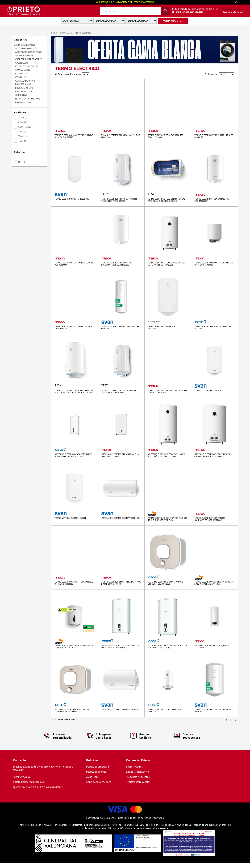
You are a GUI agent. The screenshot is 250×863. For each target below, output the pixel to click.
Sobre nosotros (134, 766)
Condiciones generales (98, 782)
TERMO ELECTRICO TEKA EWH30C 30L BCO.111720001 (211, 200)
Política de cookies (96, 771)
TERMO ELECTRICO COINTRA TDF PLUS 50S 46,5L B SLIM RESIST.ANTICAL (167, 519)
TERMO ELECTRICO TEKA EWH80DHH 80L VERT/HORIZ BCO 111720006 (166, 264)
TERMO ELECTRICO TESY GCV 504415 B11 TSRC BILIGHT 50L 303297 (120, 391)
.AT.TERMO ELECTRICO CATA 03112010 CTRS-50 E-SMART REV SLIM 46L (168, 647)
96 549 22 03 (181, 9)
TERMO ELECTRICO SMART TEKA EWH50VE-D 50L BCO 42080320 (74, 583)
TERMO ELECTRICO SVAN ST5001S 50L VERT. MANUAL (214, 710)
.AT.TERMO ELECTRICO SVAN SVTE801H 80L (120, 518)
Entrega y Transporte (137, 771)
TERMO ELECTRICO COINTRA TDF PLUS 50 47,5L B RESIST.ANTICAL (74, 647)
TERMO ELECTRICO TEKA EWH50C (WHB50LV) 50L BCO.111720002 (116, 264)
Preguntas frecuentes (138, 777)
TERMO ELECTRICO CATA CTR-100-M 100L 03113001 (213, 328)
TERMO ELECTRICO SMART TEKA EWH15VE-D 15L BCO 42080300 (214, 264)
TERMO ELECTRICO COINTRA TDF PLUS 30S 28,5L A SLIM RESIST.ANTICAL (214, 583)
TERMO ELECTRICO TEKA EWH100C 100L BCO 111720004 (166, 136)
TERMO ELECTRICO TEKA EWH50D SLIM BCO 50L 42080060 (75, 328)
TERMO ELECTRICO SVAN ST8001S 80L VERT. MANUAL (121, 328)
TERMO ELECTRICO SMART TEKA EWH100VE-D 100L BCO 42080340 (121, 583)
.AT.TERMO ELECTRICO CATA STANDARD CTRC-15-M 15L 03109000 (72, 710)
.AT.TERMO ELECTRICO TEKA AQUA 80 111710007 (211, 647)
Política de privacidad (97, 766)
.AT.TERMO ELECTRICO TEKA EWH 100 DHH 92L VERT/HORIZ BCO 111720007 (167, 455)
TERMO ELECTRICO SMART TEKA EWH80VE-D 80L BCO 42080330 (167, 391)
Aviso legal (92, 777)
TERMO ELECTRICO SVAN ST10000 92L (72, 199)
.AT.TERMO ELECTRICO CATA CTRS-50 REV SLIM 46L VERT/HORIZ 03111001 (73, 455)
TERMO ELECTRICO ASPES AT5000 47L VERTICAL (165, 328)
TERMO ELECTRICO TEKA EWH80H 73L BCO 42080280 (120, 136)
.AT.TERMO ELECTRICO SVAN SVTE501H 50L (120, 709)
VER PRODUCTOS (173, 20)
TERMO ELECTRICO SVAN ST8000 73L (211, 390)
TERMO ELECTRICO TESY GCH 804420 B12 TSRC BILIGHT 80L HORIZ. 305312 (166, 200)
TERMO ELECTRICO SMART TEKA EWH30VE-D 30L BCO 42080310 (74, 136)
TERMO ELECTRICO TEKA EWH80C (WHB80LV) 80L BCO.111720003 (209, 519)
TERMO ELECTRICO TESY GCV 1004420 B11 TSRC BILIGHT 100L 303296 (120, 200)
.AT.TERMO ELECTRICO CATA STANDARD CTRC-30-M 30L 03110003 (166, 583)
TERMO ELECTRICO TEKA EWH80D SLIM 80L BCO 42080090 (74, 264)
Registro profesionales (138, 782)
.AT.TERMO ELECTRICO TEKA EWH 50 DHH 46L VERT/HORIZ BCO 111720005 (213, 455)
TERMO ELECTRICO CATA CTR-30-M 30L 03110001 (165, 710)
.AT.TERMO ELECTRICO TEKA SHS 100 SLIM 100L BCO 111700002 (120, 455)
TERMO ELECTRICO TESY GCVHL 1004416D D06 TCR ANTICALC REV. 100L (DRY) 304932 (74, 391)
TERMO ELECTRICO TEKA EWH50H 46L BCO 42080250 (213, 136)
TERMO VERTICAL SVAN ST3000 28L (70, 518)
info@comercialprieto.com (189, 12)
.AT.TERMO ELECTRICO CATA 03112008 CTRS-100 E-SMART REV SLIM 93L (121, 647)
